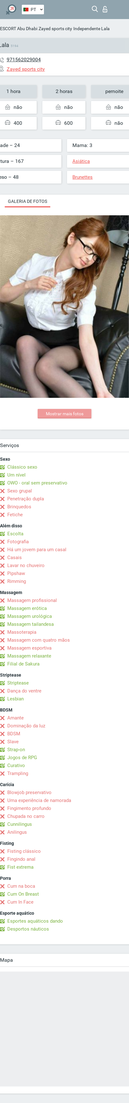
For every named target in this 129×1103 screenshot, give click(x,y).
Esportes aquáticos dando (35, 921)
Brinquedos (19, 507)
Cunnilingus (19, 824)
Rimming (16, 581)
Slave (13, 742)
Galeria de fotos (27, 201)
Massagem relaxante (29, 656)
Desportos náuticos (28, 929)
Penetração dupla (25, 499)
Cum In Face (20, 902)
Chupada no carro (26, 816)
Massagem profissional (32, 600)
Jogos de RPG (22, 757)
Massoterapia (21, 632)
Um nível (16, 475)
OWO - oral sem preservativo (37, 483)
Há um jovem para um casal (36, 549)
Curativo (16, 765)
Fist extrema (20, 867)
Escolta (15, 534)
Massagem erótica (27, 608)
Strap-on (16, 749)
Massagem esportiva (29, 648)
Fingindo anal (21, 859)
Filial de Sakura (23, 664)
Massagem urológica (29, 616)
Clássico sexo (22, 467)
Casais (14, 557)
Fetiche (15, 515)
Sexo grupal (19, 491)
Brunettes (82, 177)
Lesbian (15, 699)
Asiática (81, 161)
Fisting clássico (24, 851)
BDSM (13, 734)
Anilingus (17, 832)
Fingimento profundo (29, 808)
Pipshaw (16, 573)
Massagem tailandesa (30, 624)
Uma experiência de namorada (39, 800)
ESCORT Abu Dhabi (18, 28)
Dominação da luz (26, 726)
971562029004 (24, 60)
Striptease (18, 683)
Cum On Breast (23, 894)
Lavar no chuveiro (26, 565)
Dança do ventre (24, 691)
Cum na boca (21, 886)
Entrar (105, 9)
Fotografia (18, 542)
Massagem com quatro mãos (38, 640)
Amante (15, 718)
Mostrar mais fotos (64, 413)
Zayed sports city (55, 28)
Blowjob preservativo (29, 792)
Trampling (17, 773)
